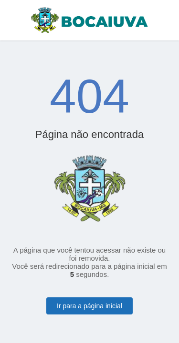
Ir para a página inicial (89, 306)
